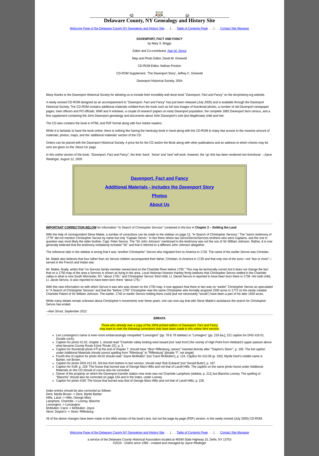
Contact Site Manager (234, 28)
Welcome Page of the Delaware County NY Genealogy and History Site (117, 28)
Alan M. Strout (176, 51)
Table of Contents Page (192, 28)
